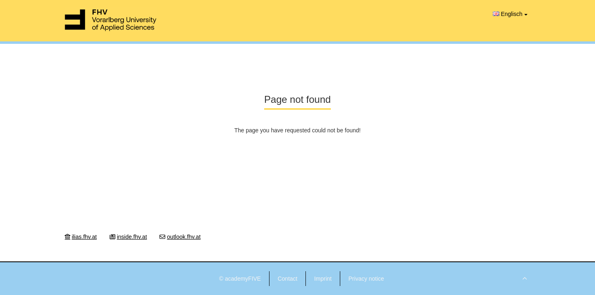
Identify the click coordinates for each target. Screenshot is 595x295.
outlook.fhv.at (183, 237)
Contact (287, 278)
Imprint (323, 278)
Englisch (510, 14)
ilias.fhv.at (84, 237)
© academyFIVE (240, 278)
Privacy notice (366, 278)
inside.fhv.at (132, 237)
